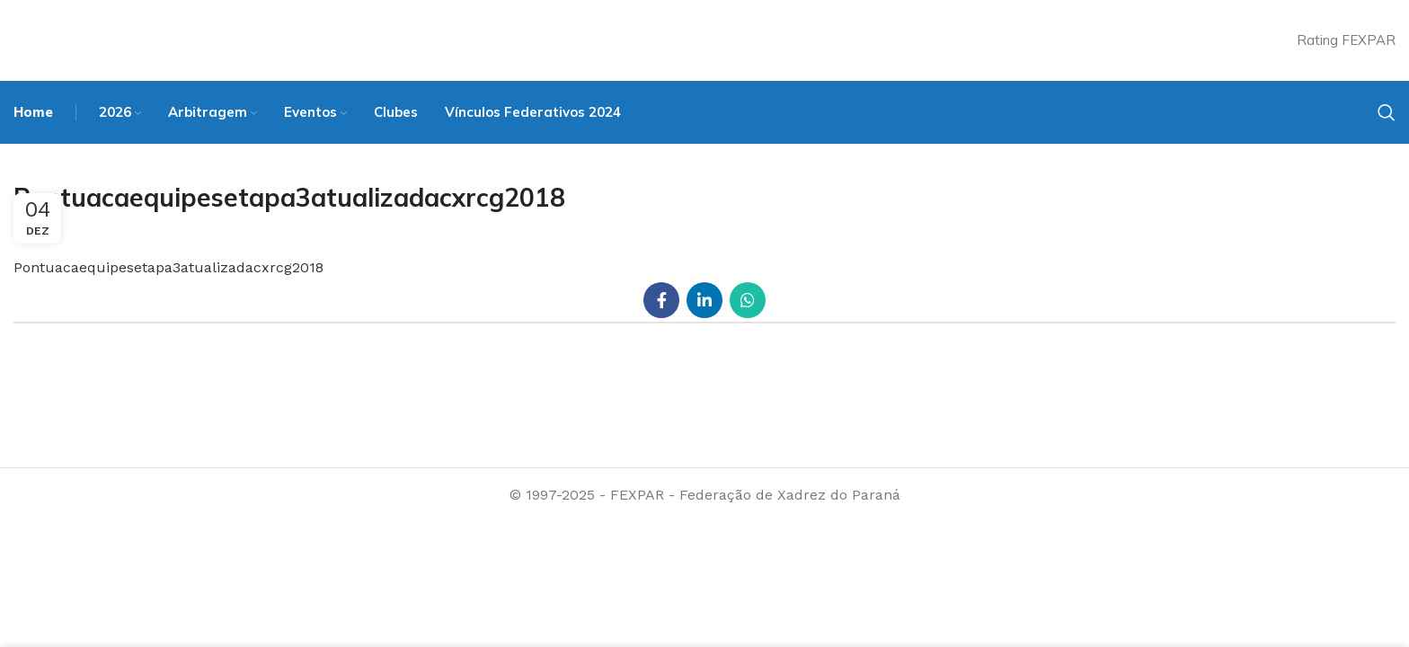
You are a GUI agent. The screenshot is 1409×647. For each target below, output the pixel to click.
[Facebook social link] (661, 300)
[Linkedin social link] (704, 300)
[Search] (1387, 112)
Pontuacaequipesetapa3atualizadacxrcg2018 (168, 267)
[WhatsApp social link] (748, 300)
